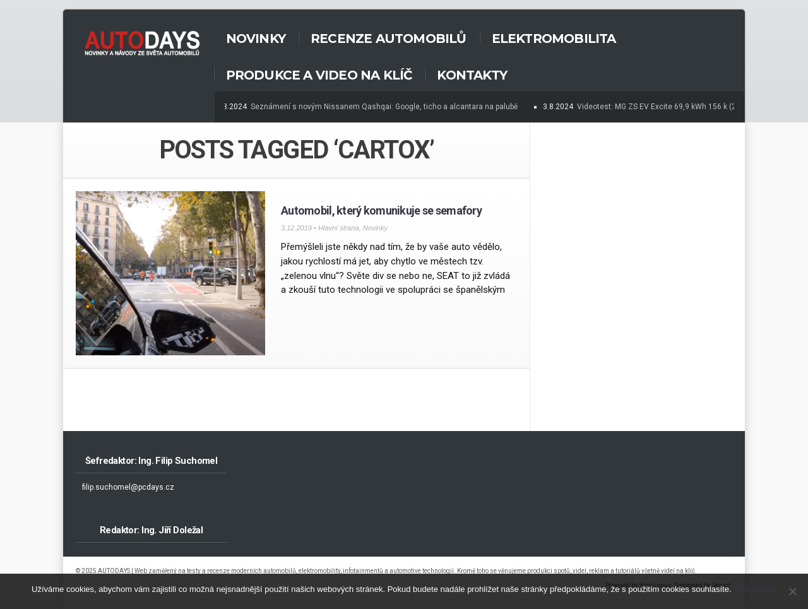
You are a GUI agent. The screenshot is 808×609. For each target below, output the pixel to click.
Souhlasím (757, 589)
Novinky (255, 38)
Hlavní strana (338, 228)
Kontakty (472, 75)
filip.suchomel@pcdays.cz (128, 487)
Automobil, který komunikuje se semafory (381, 210)
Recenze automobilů (388, 38)
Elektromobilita (554, 38)
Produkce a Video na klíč (319, 75)
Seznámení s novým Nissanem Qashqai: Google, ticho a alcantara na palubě (385, 106)
